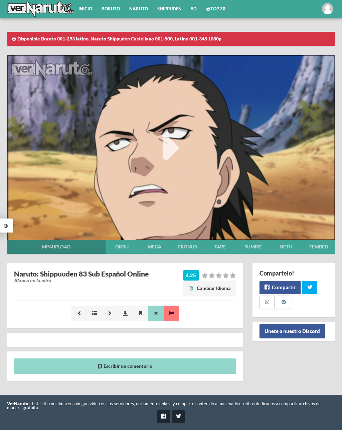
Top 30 (215, 8)
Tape (220, 246)
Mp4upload (56, 246)
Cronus (187, 246)
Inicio (85, 8)
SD (194, 8)
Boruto (111, 8)
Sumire (253, 246)
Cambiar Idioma (210, 288)
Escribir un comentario (125, 366)
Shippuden (169, 8)
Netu (286, 246)
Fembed (318, 246)
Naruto (138, 8)
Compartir (280, 287)
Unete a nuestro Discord (292, 331)
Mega (154, 246)
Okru (122, 246)
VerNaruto (17, 403)
